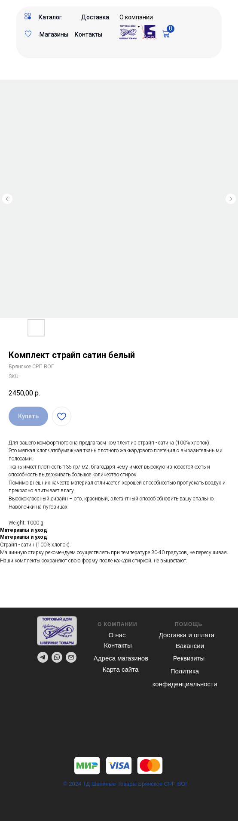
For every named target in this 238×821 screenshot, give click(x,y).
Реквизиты (189, 658)
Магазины (54, 34)
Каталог (50, 17)
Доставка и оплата (186, 635)
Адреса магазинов (121, 658)
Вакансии (190, 645)
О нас (117, 635)
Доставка (95, 17)
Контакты (88, 34)
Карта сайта (121, 669)
